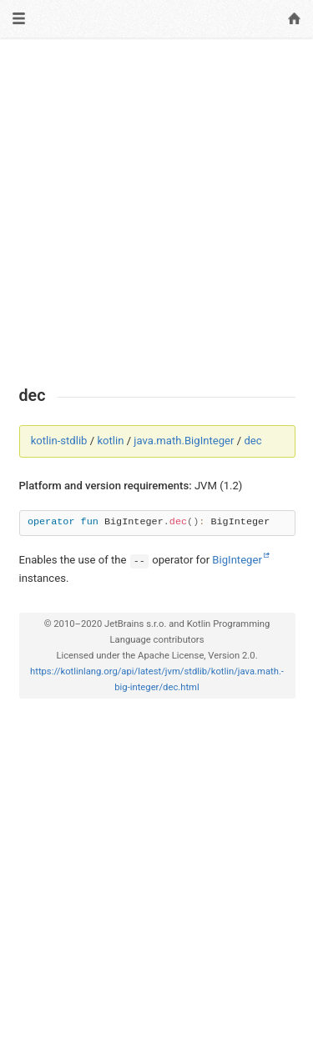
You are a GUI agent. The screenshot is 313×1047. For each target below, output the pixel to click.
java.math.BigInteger (184, 440)
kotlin (110, 440)
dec (252, 440)
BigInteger (237, 560)
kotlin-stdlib (59, 440)
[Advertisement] (156, 212)
